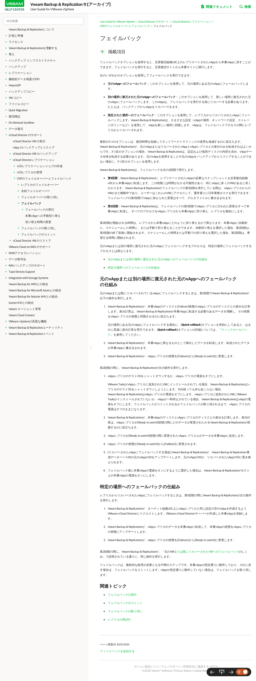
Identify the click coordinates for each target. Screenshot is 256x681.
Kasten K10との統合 (21, 302)
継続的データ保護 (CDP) (24, 79)
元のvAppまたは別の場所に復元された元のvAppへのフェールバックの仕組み (157, 259)
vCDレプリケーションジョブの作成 (39, 166)
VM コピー (15, 97)
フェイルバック (31, 203)
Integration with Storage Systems (28, 278)
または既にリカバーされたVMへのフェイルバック (206, 551)
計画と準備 (16, 35)
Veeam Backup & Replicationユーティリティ (36, 327)
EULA (214, 666)
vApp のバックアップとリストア (34, 147)
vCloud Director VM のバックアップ (35, 153)
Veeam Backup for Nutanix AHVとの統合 (33, 296)
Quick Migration (18, 110)
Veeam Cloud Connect (22, 315)
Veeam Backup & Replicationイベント (31, 333)
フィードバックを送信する (117, 651)
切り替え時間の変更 (38, 222)
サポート (175, 666)
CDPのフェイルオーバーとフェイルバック (44, 178)
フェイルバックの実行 (122, 594)
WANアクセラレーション (25, 253)
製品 (148, 666)
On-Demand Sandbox (21, 122)
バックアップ (17, 66)
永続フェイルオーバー (35, 191)
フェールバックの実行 (39, 209)
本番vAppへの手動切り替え (43, 215)
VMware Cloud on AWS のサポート (30, 246)
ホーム (138, 666)
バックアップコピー (22, 91)
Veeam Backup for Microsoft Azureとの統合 (35, 290)
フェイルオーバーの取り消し (40, 197)
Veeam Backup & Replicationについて (31, 29)
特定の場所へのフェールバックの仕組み (134, 267)
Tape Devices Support (22, 271)
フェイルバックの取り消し (38, 228)
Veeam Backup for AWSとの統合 (28, 284)
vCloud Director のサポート (25, 135)
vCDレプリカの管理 (29, 172)
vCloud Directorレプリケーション (34, 160)
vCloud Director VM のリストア (32, 240)
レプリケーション (20, 73)
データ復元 (16, 128)
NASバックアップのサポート (27, 265)
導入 (11, 54)
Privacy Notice (182, 670)
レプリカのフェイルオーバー (40, 184)
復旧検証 (14, 116)
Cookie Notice (202, 670)
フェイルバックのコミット (38, 234)
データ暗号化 (17, 259)
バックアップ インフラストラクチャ (32, 60)
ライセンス (16, 41)
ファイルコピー (19, 104)
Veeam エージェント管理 (25, 309)
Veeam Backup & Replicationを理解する (33, 48)
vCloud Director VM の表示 (29, 141)
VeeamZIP (15, 85)
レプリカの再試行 (119, 619)
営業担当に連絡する (196, 666)
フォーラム (160, 666)
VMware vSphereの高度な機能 (28, 321)
